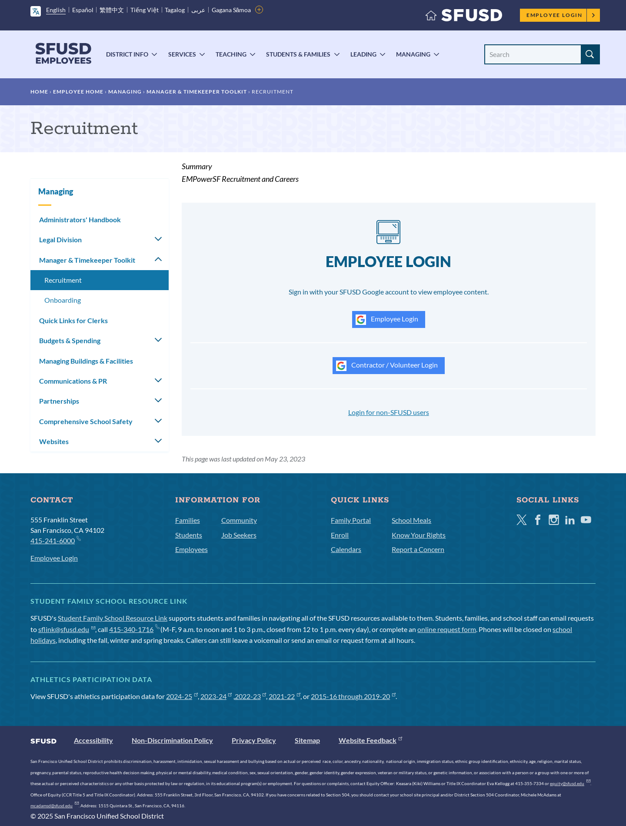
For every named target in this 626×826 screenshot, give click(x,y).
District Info (127, 54)
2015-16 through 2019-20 (353, 696)
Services (182, 54)
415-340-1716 (134, 629)
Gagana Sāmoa (231, 9)
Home (39, 91)
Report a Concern (418, 549)
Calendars (346, 549)
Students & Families (298, 54)
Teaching (231, 54)
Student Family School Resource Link (112, 618)
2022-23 (250, 696)
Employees (191, 549)
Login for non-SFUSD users (388, 412)
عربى (198, 9)
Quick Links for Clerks (73, 320)
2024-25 (182, 696)
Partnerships (59, 401)
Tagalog (175, 9)
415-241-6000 (55, 540)
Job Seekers (238, 535)
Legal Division (60, 239)
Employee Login (561, 15)
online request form (446, 629)
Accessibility (93, 740)
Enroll (340, 535)
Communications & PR (73, 381)
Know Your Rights (419, 535)
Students (188, 535)
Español (82, 9)
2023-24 (216, 696)
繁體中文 (112, 9)
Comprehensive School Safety (86, 421)
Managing (413, 54)
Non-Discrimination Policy (172, 740)
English (56, 9)
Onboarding (62, 300)
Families (187, 520)
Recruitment (63, 280)
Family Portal (351, 520)
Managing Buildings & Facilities (86, 361)
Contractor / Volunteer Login (387, 366)
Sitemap (307, 740)
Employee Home (78, 91)
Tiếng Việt (144, 9)
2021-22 (284, 696)
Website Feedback (370, 740)
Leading (363, 54)
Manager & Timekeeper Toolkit (197, 91)
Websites (54, 441)
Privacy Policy (254, 740)
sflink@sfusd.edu (66, 629)
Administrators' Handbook (80, 219)
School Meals (411, 520)
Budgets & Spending (69, 340)
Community (239, 520)
